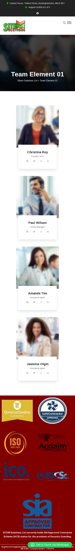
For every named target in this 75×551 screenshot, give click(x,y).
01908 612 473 (43, 7)
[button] (50, 545)
